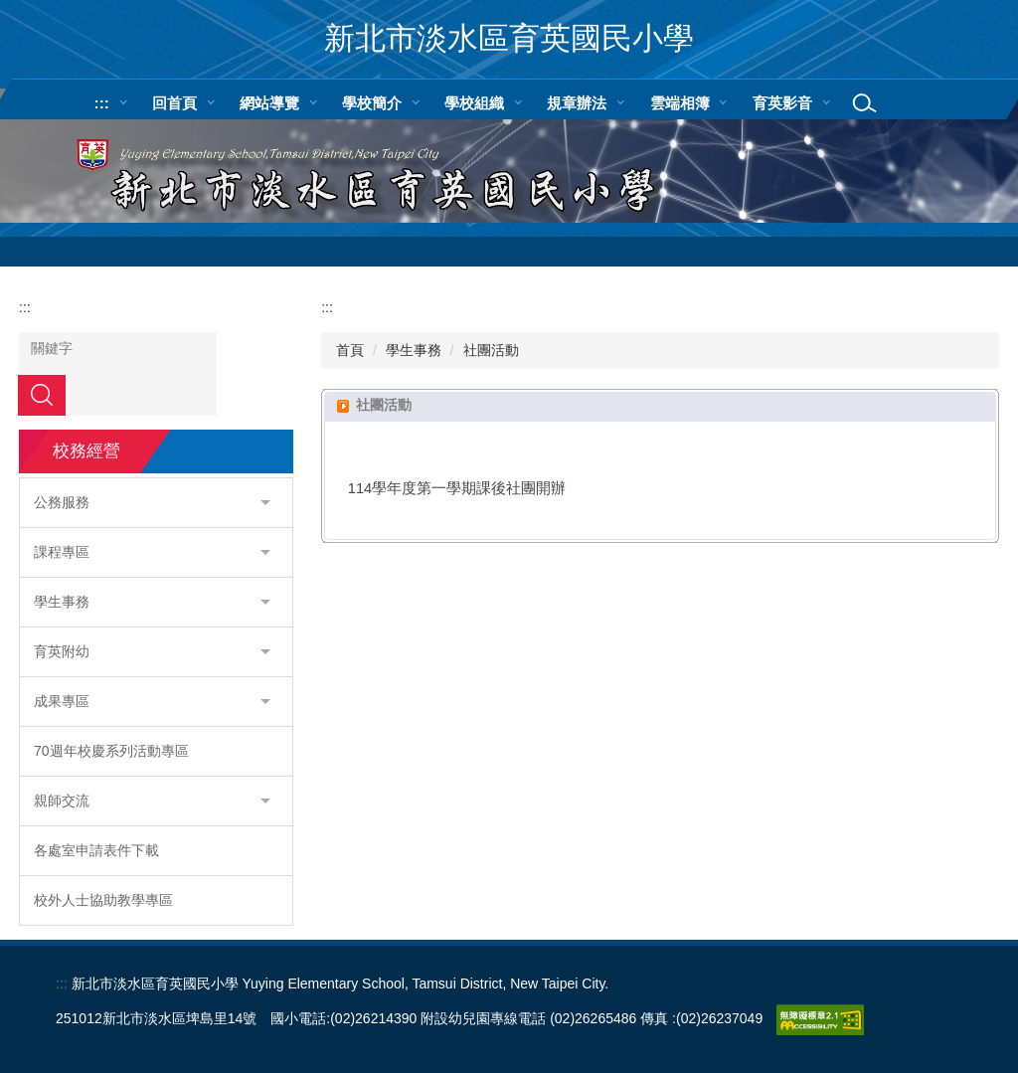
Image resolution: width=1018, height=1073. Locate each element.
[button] (156, 502)
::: (101, 102)
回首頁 (174, 102)
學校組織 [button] (474, 102)
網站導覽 (269, 102)
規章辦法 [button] (576, 102)
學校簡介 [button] (372, 102)
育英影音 (782, 102)
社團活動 (491, 350)
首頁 (350, 350)
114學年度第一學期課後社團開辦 (457, 488)
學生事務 (413, 350)
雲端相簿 (680, 102)
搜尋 (42, 395)
